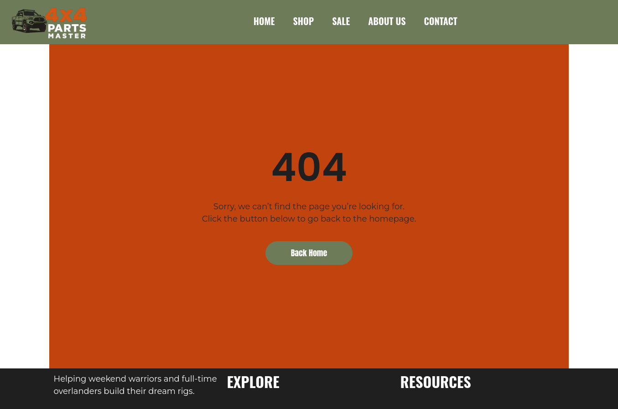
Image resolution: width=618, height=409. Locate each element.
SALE (341, 21)
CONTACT (440, 21)
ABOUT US (386, 21)
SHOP (303, 21)
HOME (264, 21)
